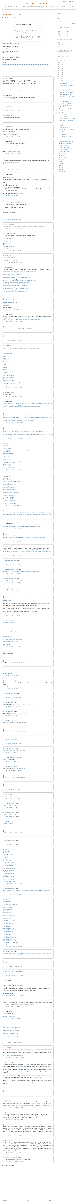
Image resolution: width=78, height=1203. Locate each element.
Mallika (14, 21)
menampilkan (6, 432)
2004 (59, 68)
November (61, 153)
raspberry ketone (14, 134)
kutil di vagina (6, 359)
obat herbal (40, 537)
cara (11, 405)
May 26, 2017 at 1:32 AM (13, 1018)
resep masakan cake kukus (9, 638)
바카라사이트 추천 (15, 1157)
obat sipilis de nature (7, 902)
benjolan (14, 434)
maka (21, 429)
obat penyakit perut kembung (25, 419)
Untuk (4, 403)
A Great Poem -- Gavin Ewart (65, 143)
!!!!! (22, 539)
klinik (40, 551)
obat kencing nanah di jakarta (9, 484)
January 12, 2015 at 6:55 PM (14, 408)
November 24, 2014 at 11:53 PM (15, 293)
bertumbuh (37, 432)
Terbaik (6, 406)
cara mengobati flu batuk (43, 417)
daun (45, 512)
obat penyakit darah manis (9, 417)
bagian (44, 432)
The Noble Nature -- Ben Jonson (12, 15)
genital (47, 432)
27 (34, 571)
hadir (37, 537)
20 (27, 571)
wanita (38, 549)
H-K (59, 31)
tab (21, 539)
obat (39, 514)
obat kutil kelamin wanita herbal (23, 275)
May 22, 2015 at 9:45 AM (13, 591)
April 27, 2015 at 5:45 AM (13, 518)
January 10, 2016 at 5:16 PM (14, 975)
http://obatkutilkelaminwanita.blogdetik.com (12, 549)
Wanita (25, 403)
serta (50, 512)
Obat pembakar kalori (9, 680)
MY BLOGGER (8, 620)
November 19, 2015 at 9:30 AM (15, 966)
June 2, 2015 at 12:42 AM (13, 675)
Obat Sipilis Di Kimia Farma (9, 944)
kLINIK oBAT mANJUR (10, 702)
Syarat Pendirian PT (7, 260)
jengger (28, 429)
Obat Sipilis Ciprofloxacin (8, 453)
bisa (47, 434)
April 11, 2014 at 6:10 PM (13, 250)
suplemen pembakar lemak (43, 603)
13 (19, 571)
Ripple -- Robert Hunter (64, 116)
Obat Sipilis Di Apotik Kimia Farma (10, 940)
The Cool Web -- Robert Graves (66, 103)
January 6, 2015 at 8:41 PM (14, 387)
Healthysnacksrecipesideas (9, 1016)
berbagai (16, 432)
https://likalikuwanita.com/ (21, 1066)
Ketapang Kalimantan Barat (9, 867)
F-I (67, 42)
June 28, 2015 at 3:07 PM (13, 724)
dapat (37, 403)
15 (21, 571)
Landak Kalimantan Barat (8, 870)
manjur (35, 551)
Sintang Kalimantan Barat (8, 878)
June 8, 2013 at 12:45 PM (13, 195)
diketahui (36, 429)
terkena (15, 537)
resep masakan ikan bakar (9, 622)
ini (30, 403)
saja (45, 434)
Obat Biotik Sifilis (7, 451)
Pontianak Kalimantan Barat (9, 879)
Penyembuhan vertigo (9, 299)
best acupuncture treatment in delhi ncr (11, 1027)
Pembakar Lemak (19, 605)
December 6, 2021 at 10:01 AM (15, 1107)
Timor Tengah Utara (7, 856)
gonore (4, 361)
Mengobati (8, 403)
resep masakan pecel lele (8, 636)
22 (29, 571)
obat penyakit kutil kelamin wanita (21, 288)
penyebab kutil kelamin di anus (10, 280)
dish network (20, 193)
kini (33, 537)
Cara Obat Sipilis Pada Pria (9, 462)
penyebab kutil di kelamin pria (9, 279)
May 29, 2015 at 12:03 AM (13, 655)
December (61, 80)
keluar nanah (6, 372)
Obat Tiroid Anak (6, 240)
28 (35, 571)
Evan (6, 1124)
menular (47, 429)
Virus (32, 431)
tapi (18, 405)
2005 (59, 66)
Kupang (4, 857)
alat (38, 434)
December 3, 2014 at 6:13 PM (14, 309)
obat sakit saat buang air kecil (21, 417)
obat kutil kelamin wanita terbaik (22, 287)
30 (38, 571)
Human (25, 431)
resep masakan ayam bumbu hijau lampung (12, 639)
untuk (13, 514)
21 (28, 571)
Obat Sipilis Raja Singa (8, 932)
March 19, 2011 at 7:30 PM (14, 121)
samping (38, 406)
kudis (31, 537)
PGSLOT (7, 1100)
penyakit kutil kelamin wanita (20, 291)
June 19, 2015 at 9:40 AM (13, 706)
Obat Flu (5, 244)
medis (4, 405)
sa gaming (31, 1142)
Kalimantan (5, 859)
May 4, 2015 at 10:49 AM (13, 564)
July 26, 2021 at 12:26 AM (13, 1085)
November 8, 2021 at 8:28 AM (14, 1095)
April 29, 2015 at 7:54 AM (13, 555)
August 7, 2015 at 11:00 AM (14, 835)
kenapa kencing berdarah (8, 375)
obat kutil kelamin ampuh (8, 285)
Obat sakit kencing (9, 326)
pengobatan (49, 403)
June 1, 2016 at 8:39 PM (13, 1006)
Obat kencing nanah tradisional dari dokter (12, 481)
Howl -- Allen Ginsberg (64, 114)
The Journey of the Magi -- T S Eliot (67, 118)
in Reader (75, 1)
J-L (59, 44)
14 (20, 571)
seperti (23, 537)
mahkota (5, 514)
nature (13, 526)
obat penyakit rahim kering (37, 419)
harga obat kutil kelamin (8, 291)
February (61, 171)
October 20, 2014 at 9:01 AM (14, 262)
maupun (28, 525)
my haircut (19, 167)
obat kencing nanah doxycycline (10, 490)
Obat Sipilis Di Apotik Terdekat (9, 939)
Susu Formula (8, 224)
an (20, 539)
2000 (59, 76)
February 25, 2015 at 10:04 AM (15, 438)
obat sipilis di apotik (7, 907)
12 (18, 571)
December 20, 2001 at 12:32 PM (15, 90)
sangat (4, 552)
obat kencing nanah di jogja (9, 483)
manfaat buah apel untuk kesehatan (11, 641)
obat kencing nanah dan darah (9, 486)
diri (10, 432)
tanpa (32, 406)
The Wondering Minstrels (39, 4)
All (67, 35)
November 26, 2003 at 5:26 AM (15, 101)
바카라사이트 (8, 1157)
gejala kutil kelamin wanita (21, 290)
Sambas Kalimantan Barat (9, 873)
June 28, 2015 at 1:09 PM (13, 715)
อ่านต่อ (46, 1128)
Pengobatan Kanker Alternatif (9, 503)
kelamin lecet (6, 356)
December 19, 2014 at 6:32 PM (15, 331)
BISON (6, 345)
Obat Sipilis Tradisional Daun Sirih (10, 904)
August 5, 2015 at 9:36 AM (13, 807)
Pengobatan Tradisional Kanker (10, 500)
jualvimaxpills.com (8, 600)
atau (16, 405)
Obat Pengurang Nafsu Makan (9, 686)
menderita (50, 434)
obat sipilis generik (7, 918)
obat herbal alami (8, 267)
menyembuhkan (13, 512)
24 (31, 571)
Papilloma (29, 431)
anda (10, 537)
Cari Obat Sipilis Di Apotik (8, 467)
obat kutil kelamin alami (8, 288)
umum (29, 432)
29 (37, 571)
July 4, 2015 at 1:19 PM (13, 752)
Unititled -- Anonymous (64, 110)
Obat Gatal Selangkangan (8, 246)
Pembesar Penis (8, 670)
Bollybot (6, 1090)
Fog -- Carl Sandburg (63, 145)
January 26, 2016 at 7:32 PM (14, 995)
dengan (7, 405)
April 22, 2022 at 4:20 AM (13, 1135)
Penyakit (39, 431)
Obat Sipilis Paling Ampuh (8, 928)
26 (33, 571)
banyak (26, 405)
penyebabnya (12, 431)
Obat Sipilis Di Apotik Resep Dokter (11, 942)
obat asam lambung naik (28, 1004)
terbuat (4, 515)
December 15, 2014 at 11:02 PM (15, 321)
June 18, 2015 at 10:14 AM (13, 697)
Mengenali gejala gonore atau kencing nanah (13, 382)
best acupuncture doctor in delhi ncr (11, 1030)
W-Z (63, 35)
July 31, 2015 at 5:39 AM (13, 798)
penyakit (25, 429)
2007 (59, 62)
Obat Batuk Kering (7, 241)
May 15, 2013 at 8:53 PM (13, 136)
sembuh (14, 525)
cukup (26, 514)
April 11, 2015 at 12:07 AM (13, 505)
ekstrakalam (7, 587)
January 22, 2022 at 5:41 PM (14, 1119)
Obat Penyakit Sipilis (7, 457)
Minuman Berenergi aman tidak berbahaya (30, 608)
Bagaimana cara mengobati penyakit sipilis (12, 378)
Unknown (7, 427)
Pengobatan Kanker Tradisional (10, 498)
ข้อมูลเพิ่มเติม (31, 1116)
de (11, 526)
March (60, 169)
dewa (8, 514)
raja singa (5, 369)
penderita (5, 434)
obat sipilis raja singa (7, 909)
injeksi (31, 525)
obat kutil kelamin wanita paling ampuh (21, 277)
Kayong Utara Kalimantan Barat (10, 865)
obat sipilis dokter (7, 917)
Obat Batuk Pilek (6, 243)
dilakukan (41, 403)
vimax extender (8, 673)
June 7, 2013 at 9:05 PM (13, 169)
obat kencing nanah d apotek (9, 489)
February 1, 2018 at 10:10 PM (15, 1042)
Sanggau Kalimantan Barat (9, 875)
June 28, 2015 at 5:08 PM (13, 734)
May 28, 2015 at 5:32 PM (13, 646)
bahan (49, 953)
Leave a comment (22, 75)
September (61, 157)
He (3, 562)
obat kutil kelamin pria (8, 277)
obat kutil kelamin (7, 274)
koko (6, 1112)
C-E (63, 42)
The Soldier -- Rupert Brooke (65, 149)
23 (30, 571)
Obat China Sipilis (7, 456)
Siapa (42, 434)
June (60, 163)
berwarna (24, 434)
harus (20, 525)
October (61, 155)
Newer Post (4, 11)
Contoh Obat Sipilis (7, 465)
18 (25, 571)
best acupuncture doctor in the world (11, 1040)
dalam (12, 432)
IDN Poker (7, 1047)
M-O (63, 44)
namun (23, 432)
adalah (40, 429)
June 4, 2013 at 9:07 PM (13, 153)
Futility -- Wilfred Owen (64, 127)
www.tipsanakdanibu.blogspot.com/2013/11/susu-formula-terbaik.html (31, 226)
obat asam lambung (9, 233)
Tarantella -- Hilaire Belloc (64, 112)
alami (9, 512)
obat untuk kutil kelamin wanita (21, 285)
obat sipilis (5, 921)
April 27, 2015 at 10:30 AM (13, 541)
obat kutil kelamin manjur (8, 287)
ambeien (26, 512)
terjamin (29, 406)
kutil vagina (5, 385)
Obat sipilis (5, 445)
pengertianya (17, 429)
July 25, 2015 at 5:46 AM (13, 789)
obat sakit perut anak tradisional (10, 302)
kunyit (25, 954)
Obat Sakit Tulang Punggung (33, 328)
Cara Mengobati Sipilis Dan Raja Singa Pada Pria (14, 461)
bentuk (19, 432)
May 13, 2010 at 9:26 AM (13, 110)
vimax (32, 598)
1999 (59, 78)
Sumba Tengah (6, 851)
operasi (13, 405)
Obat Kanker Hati (7, 494)
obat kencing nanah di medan (9, 487)
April (60, 167)
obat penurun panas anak (8, 304)
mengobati (26, 549)
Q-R (63, 33)
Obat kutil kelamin (7, 446)
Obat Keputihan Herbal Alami (11, 831)
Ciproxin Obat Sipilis (7, 479)
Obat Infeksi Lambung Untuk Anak (12, 971)
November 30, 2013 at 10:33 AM (15, 228)
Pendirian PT (15, 260)
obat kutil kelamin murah (8, 283)
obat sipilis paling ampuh (8, 906)
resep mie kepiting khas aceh (9, 631)
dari (16, 526)
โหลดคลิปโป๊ (7, 115)
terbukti (12, 539)
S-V (59, 46)
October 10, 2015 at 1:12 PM (14, 957)
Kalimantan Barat (7, 860)
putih (28, 954)
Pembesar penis (8, 993)
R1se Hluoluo (8, 1062)
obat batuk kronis (8, 413)
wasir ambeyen (6, 370)
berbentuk (9, 434)
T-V (59, 35)
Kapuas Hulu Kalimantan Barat (10, 863)
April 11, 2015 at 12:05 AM (13, 469)
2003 (59, 70)
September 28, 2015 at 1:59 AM (15, 894)
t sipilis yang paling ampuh (9, 920)
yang (26, 406)
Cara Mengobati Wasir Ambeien (12, 569)
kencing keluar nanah (7, 351)
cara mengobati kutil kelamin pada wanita (26, 280)
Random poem (60, 18)
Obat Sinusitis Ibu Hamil (8, 236)
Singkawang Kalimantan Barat (9, 881)
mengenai (12, 429)
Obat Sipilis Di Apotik (7, 925)
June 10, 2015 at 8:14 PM (13, 688)
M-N (68, 31)
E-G (68, 29)
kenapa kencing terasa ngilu (9, 374)
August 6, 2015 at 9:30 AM (13, 825)
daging (17, 434)
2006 (59, 64)
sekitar (35, 434)
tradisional (35, 405)
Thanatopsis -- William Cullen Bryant (67, 92)
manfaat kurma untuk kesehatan (10, 627)
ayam (31, 429)
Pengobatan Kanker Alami (8, 495)
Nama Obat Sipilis (7, 459)
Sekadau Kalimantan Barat (9, 876)
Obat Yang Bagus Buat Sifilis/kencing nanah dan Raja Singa (16, 450)
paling (32, 551)
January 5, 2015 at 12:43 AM (14, 340)
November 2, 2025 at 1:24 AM (14, 1161)
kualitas (23, 406)
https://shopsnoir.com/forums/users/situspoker (13, 1055)
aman (11, 514)
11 (17, 571)
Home (28, 11)
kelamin (33, 549)
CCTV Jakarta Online (9, 336)
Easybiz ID (7, 962)
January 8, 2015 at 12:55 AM (14, 396)
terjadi (29, 434)
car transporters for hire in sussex (16, 217)
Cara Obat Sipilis (7, 476)
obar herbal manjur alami (10, 748)
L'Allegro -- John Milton (64, 147)
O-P (59, 33)
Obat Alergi (5, 248)
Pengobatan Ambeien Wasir (11, 534)
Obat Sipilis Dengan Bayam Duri (10, 929)
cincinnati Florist (16, 151)
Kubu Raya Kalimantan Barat (9, 868)
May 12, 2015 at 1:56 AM (13, 582)
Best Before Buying (7, 1014)
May (60, 165)
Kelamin (15, 403)
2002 (59, 72)
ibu (15, 514)
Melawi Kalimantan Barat (8, 871)
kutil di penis (6, 363)
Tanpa (28, 403)
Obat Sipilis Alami (7, 926)
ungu (48, 512)
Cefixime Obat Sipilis (7, 478)
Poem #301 (18, 24)
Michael (6, 1140)
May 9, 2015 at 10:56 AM (13, 573)
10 (16, 571)
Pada (18, 403)
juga (20, 405)
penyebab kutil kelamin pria (9, 282)
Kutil (12, 403)
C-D (63, 29)
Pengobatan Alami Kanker (8, 497)
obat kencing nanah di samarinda (10, 492)
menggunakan (41, 512)
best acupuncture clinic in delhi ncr (10, 1033)
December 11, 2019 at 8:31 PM (15, 1057)
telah (34, 537)
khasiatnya (16, 539)
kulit (21, 537)
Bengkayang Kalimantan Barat (9, 862)
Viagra (6, 651)
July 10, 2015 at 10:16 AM (13, 770)
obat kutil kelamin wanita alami (21, 283)
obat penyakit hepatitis (33, 417)
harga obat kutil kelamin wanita (22, 282)
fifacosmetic (7, 597)
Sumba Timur (6, 852)
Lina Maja (7, 980)
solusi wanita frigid (9, 392)
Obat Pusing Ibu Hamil (8, 238)
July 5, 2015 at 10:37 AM (13, 761)
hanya (34, 403)
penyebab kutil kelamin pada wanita (25, 279)
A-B (59, 29)
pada (42, 432)
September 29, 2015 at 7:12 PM (15, 946)
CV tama (6, 255)
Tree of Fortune (30, 1102)
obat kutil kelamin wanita (17, 274)
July (60, 161)
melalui (45, 403)
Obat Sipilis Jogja (7, 901)
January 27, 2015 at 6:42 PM (14, 422)
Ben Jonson (29, 39)
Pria (20, 403)
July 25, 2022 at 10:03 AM (13, 1152)
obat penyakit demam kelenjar (28, 420)
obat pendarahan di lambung (15, 420)
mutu (18, 406)
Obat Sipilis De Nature (8, 936)
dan (22, 403)
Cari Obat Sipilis (6, 464)
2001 (59, 74)
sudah (22, 405)
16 (22, 571)
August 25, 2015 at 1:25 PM (14, 883)
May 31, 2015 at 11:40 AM (13, 665)
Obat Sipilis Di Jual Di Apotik (9, 937)
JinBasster (7, 1000)
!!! (23, 539)
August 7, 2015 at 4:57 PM (13, 844)
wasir (23, 512)
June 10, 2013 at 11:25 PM (13, 219)
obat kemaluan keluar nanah (27, 318)
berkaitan (17, 431)
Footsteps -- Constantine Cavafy (66, 108)
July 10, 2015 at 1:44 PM (13, 780)
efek (35, 406)
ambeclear (48, 514)
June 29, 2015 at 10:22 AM (13, 743)
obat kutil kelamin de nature (9, 275)
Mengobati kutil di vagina (8, 380)
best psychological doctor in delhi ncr (11, 1036)
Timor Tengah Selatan (8, 854)
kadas (26, 537)
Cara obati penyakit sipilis (8, 377)
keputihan (5, 367)
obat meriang (6, 305)
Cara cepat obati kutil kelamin (9, 383)
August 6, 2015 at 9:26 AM (13, 816)
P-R (67, 44)
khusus (23, 551)
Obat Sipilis (5, 454)
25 (32, 571)
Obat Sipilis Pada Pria (8, 931)
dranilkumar (7, 1023)
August (60, 159)
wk (3, 695)
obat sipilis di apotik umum (9, 915)
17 (23, 571)
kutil (4, 406)
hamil (18, 514)
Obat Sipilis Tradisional (8, 923)
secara (26, 432)
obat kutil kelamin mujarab (9, 290)
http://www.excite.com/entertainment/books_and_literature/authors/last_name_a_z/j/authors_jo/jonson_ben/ (25, 63)
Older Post (51, 11)
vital (40, 434)
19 (26, 571)
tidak (32, 403)
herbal (44, 514)
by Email (68, 1)
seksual (4, 431)
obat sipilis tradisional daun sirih (10, 913)
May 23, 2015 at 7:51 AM (13, 615)
